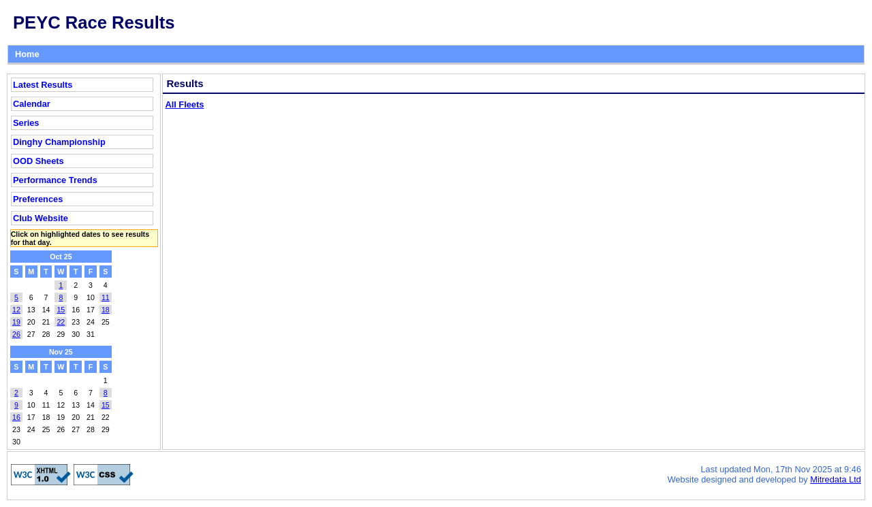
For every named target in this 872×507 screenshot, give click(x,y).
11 (106, 297)
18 (106, 310)
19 (16, 322)
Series (26, 123)
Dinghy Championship (59, 142)
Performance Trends (55, 180)
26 (16, 334)
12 (16, 310)
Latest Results (42, 85)
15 (61, 310)
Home (27, 54)
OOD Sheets (38, 161)
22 (61, 322)
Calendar (31, 104)
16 (16, 417)
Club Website (40, 218)
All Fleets (184, 104)
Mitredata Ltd (835, 479)
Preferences (38, 199)
